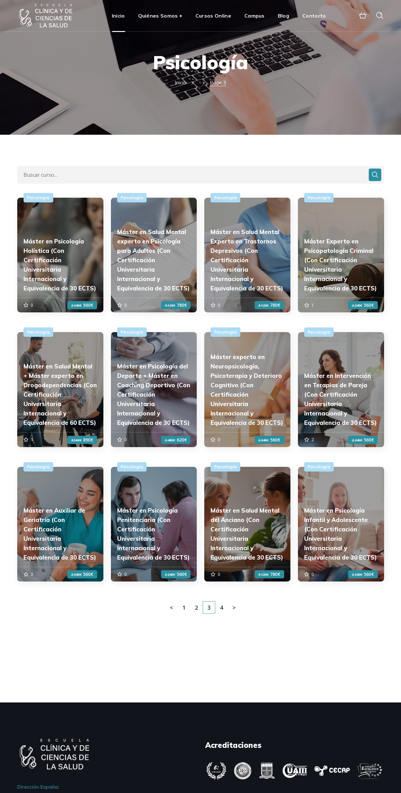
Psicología (38, 198)
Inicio (180, 82)
